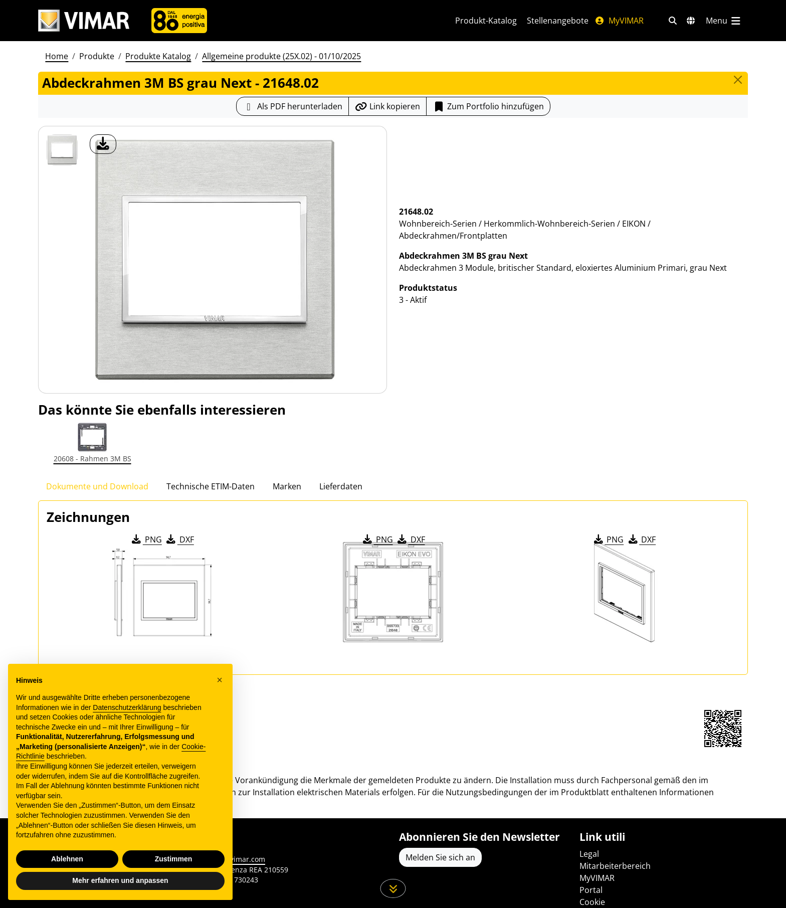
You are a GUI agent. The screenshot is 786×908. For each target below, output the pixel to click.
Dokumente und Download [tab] (97, 486)
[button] (220, 680)
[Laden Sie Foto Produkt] (103, 144)
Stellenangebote (557, 20)
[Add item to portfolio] (488, 106)
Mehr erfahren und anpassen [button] (120, 880)
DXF (179, 539)
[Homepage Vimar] (83, 21)
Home (56, 56)
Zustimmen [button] (173, 859)
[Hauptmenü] (724, 21)
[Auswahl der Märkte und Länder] (691, 21)
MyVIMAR (619, 20)
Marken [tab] (287, 486)
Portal (591, 889)
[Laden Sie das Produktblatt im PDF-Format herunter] (292, 106)
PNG (146, 539)
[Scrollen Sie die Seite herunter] (393, 888)
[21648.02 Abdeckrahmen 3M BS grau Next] (62, 149)
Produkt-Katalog (486, 20)
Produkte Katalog (158, 56)
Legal (589, 853)
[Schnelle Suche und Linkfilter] (673, 21)
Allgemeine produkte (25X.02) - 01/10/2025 (281, 56)
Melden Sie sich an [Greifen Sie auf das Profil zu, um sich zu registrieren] (440, 857)
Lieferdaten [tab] (340, 486)
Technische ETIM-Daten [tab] (210, 486)
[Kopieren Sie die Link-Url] (387, 106)
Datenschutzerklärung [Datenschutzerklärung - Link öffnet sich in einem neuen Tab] (127, 707)
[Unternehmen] (179, 20)
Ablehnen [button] (67, 859)
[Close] (738, 80)
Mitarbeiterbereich (615, 865)
